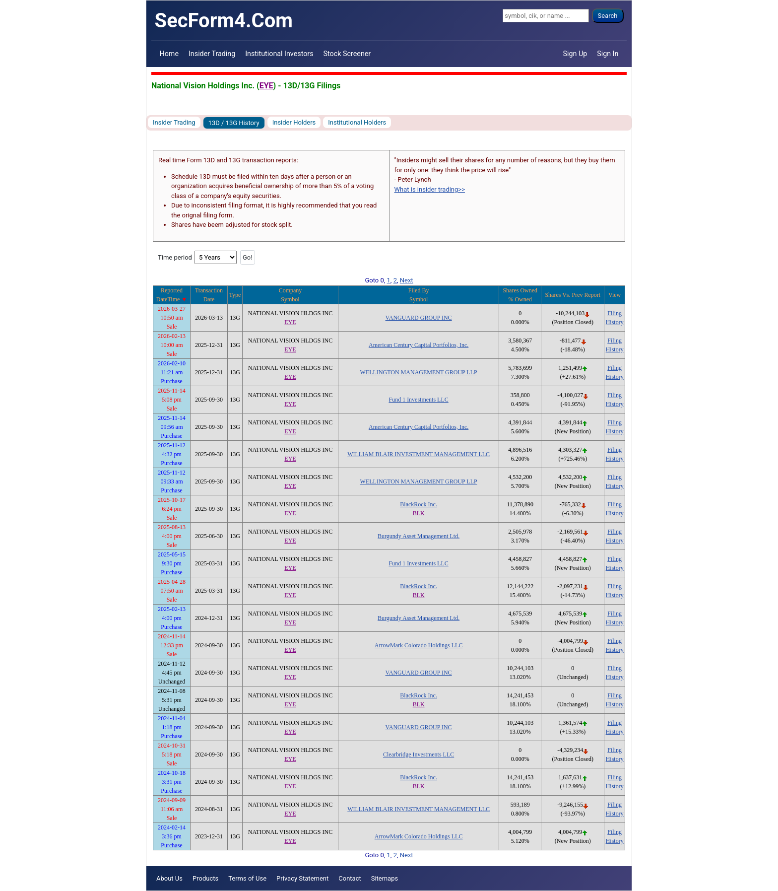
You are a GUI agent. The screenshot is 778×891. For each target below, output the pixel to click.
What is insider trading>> (429, 189)
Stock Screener (347, 54)
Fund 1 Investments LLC (418, 399)
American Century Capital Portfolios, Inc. (418, 345)
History (615, 322)
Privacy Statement (302, 878)
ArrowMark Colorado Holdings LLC (419, 645)
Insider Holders (294, 122)
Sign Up (575, 54)
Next (406, 280)
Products (205, 878)
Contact (349, 878)
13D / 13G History (233, 123)
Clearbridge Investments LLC (418, 754)
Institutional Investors (279, 54)
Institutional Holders (357, 122)
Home (169, 54)
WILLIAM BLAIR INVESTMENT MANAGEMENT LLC (418, 454)
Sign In (607, 54)
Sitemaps (384, 878)
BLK (419, 513)
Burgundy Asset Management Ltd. (418, 536)
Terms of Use (247, 878)
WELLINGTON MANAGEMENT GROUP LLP (418, 372)
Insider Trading (212, 54)
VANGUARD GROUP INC (419, 317)
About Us (169, 878)
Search (608, 15)
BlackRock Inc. (418, 504)
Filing (614, 313)
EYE (266, 85)
